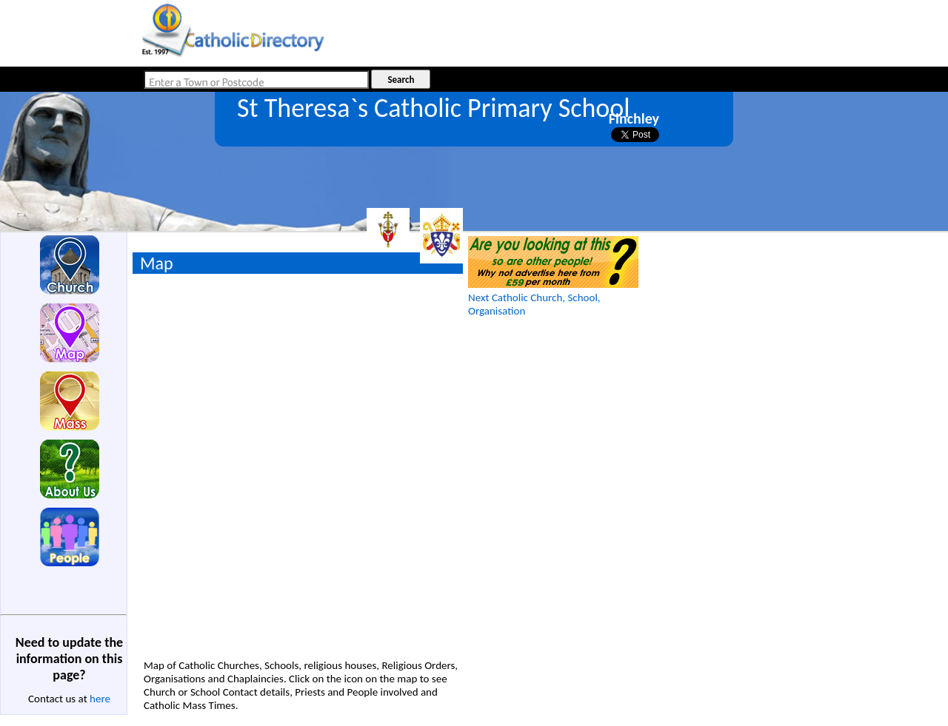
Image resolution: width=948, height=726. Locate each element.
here (100, 698)
